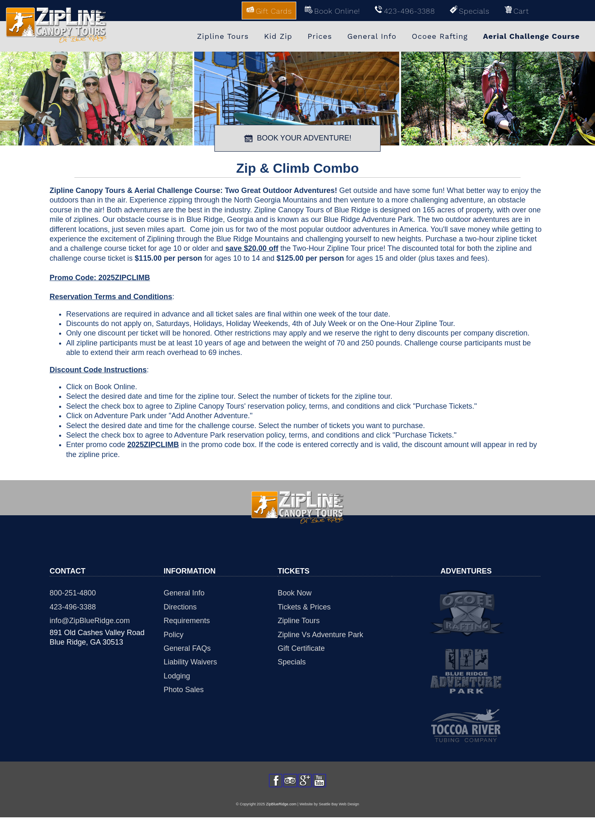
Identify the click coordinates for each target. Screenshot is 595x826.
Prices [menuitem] (319, 36)
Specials (292, 662)
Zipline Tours (299, 621)
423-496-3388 (73, 607)
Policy (173, 635)
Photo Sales (184, 690)
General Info (184, 593)
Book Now (295, 593)
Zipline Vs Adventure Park (320, 635)
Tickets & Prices (304, 607)
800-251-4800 (73, 593)
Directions (180, 607)
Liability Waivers (190, 662)
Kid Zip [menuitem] (278, 36)
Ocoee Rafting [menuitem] (440, 36)
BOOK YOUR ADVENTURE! (298, 138)
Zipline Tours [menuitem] (223, 36)
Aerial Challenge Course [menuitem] (531, 36)
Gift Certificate (301, 648)
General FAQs (187, 648)
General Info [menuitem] (371, 36)
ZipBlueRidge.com (281, 813)
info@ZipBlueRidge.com (90, 621)
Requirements (187, 621)
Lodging (177, 676)
